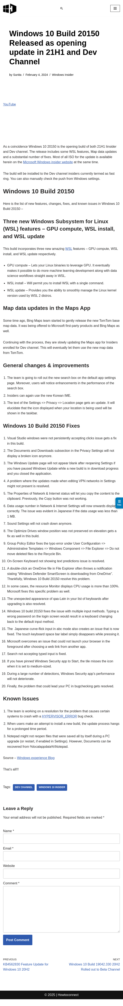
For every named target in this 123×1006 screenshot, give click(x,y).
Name (8, 837)
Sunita (17, 74)
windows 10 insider (52, 794)
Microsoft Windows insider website (48, 162)
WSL (68, 249)
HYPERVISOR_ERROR (59, 723)
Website (9, 872)
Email (8, 855)
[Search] (61, 8)
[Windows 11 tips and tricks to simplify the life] (10, 8)
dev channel (24, 794)
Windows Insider (63, 74)
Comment (11, 890)
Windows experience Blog (36, 764)
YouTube (9, 104)
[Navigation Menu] (115, 8)
